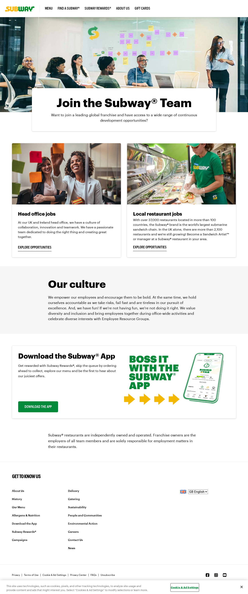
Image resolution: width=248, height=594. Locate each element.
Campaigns (19, 540)
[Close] (241, 586)
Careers (73, 532)
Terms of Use (31, 575)
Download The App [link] (38, 406)
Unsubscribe (108, 575)
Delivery (73, 491)
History (17, 499)
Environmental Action (83, 523)
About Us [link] (123, 8)
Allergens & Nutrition (26, 515)
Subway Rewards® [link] (98, 8)
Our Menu (18, 507)
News (71, 548)
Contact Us (75, 540)
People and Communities (85, 515)
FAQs (94, 575)
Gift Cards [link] (142, 8)
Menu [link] (49, 8)
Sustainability (77, 507)
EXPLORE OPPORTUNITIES (34, 247)
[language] (198, 491)
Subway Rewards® (24, 532)
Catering (74, 499)
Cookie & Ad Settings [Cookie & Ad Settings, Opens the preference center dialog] (185, 587)
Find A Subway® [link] (69, 8)
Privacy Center (78, 575)
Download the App (24, 523)
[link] (22, 8)
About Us (18, 491)
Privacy (16, 575)
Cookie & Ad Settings (54, 575)
